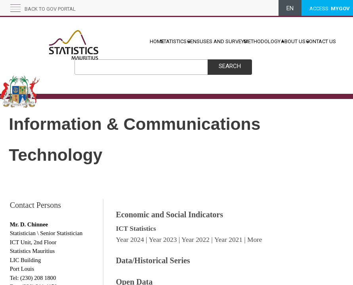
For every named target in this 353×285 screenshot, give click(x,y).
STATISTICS (175, 41)
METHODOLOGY (264, 41)
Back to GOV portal (50, 9)
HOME (157, 41)
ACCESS (329, 8)
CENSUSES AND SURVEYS (217, 41)
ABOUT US (295, 41)
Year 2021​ (228, 239)
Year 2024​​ (130, 239)
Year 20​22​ (195, 239)
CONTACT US (321, 41)
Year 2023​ (163, 239)
